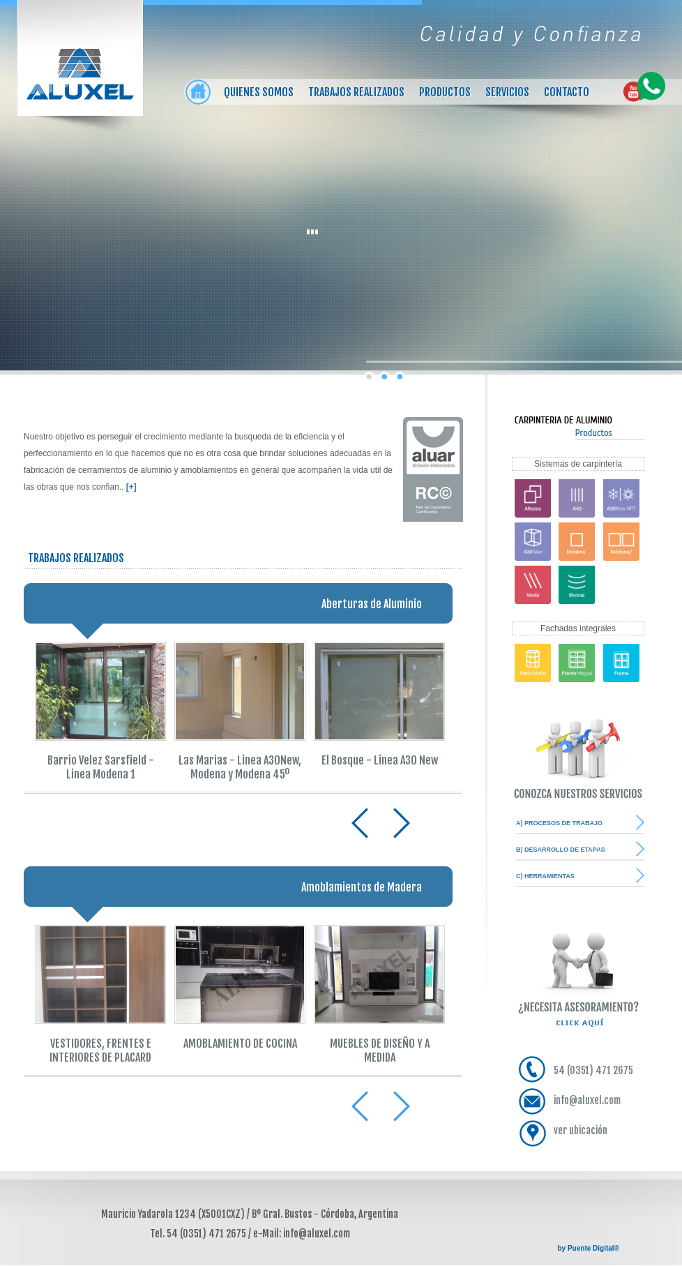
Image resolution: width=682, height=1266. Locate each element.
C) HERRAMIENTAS (545, 876)
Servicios (507, 92)
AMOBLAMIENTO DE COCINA (240, 1043)
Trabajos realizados (356, 92)
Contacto (566, 92)
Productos (445, 92)
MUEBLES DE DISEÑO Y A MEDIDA (380, 1050)
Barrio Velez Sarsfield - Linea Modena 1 (100, 767)
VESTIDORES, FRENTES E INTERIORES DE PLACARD (100, 1050)
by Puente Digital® (589, 1248)
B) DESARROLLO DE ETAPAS (560, 849)
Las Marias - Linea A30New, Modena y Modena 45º (240, 767)
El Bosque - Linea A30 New (379, 760)
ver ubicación (580, 1130)
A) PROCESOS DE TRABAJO (559, 823)
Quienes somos (259, 92)
